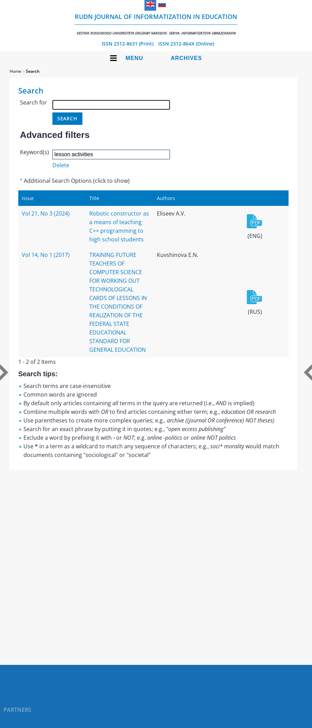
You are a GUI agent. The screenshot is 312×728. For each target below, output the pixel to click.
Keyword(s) (34, 152)
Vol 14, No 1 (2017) (46, 255)
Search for (33, 102)
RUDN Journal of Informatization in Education (156, 24)
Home (15, 71)
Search (33, 71)
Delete (60, 165)
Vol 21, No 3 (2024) (46, 213)
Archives (186, 58)
